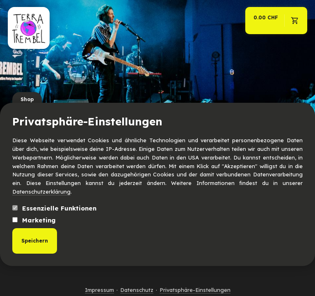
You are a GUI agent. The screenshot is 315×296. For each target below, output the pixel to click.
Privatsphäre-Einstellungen (195, 290)
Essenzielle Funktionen (54, 208)
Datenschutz (136, 290)
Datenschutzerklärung (41, 191)
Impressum (99, 290)
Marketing (33, 220)
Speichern (34, 241)
